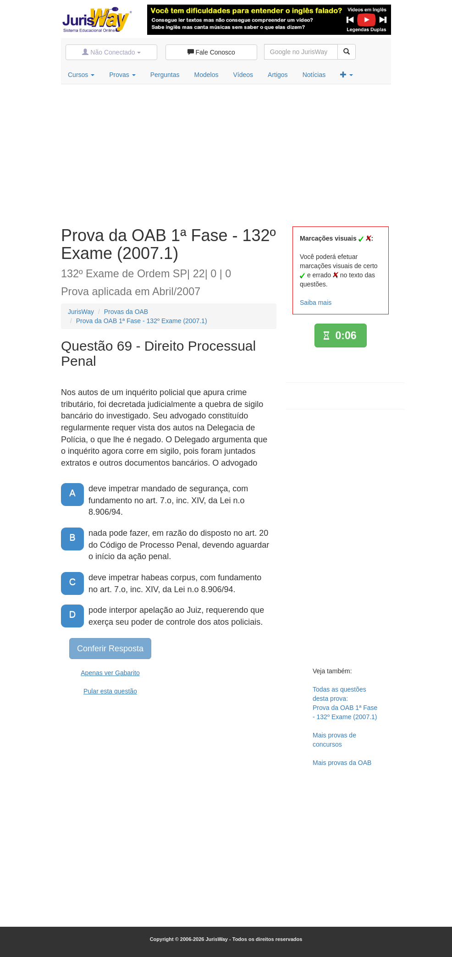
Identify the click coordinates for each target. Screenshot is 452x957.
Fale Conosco (211, 52)
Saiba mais (315, 302)
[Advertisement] (226, 153)
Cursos (81, 74)
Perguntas (165, 74)
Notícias (314, 74)
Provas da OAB (126, 311)
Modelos (206, 74)
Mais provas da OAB (342, 762)
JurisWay (81, 311)
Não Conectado (111, 52)
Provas (122, 74)
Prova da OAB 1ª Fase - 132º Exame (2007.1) (141, 320)
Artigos (278, 74)
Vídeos (243, 74)
